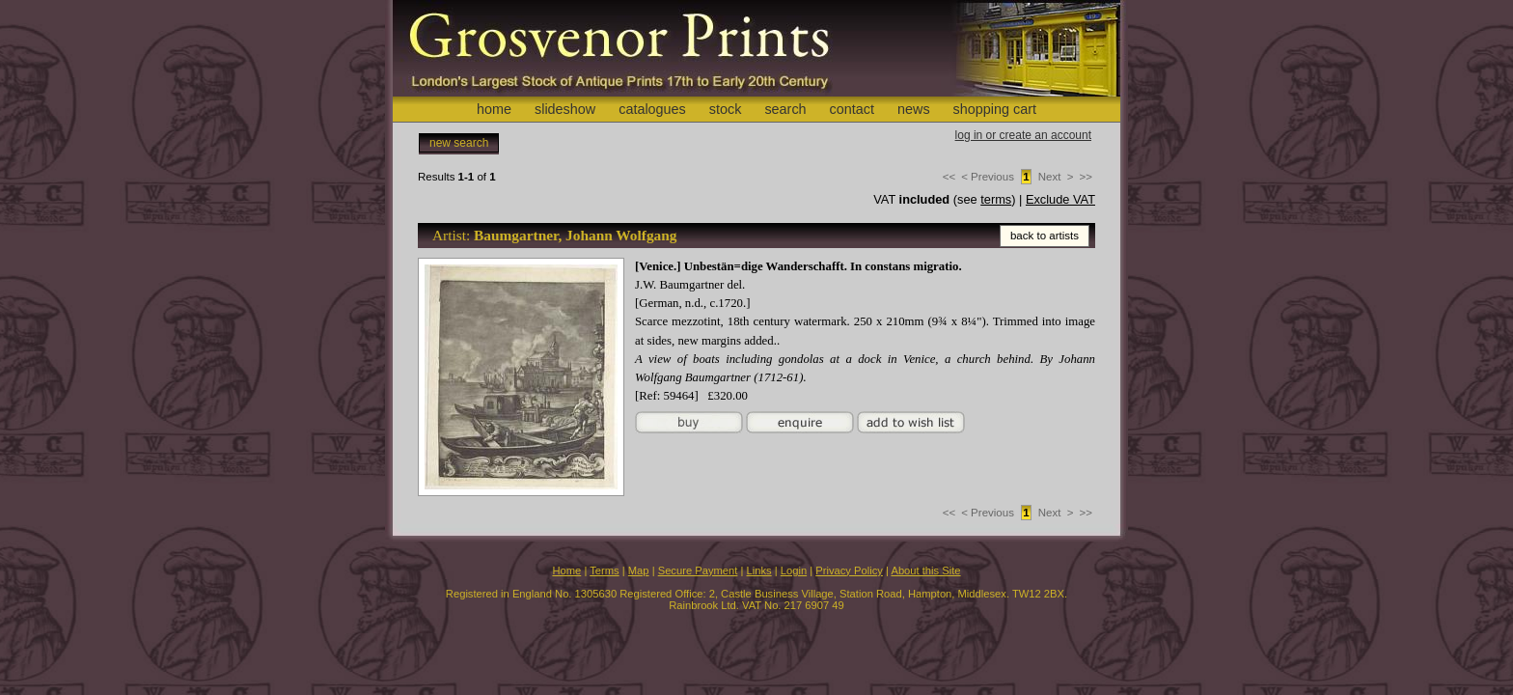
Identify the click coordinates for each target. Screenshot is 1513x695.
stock (725, 109)
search (785, 109)
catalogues (652, 109)
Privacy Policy (849, 570)
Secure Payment (698, 570)
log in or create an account (1023, 135)
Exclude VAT (1060, 199)
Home (566, 570)
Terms (604, 570)
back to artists (1044, 235)
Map (638, 570)
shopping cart (994, 109)
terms (995, 199)
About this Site (925, 570)
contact (852, 109)
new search (458, 143)
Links (759, 570)
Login (794, 570)
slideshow (565, 109)
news (913, 109)
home (494, 109)
